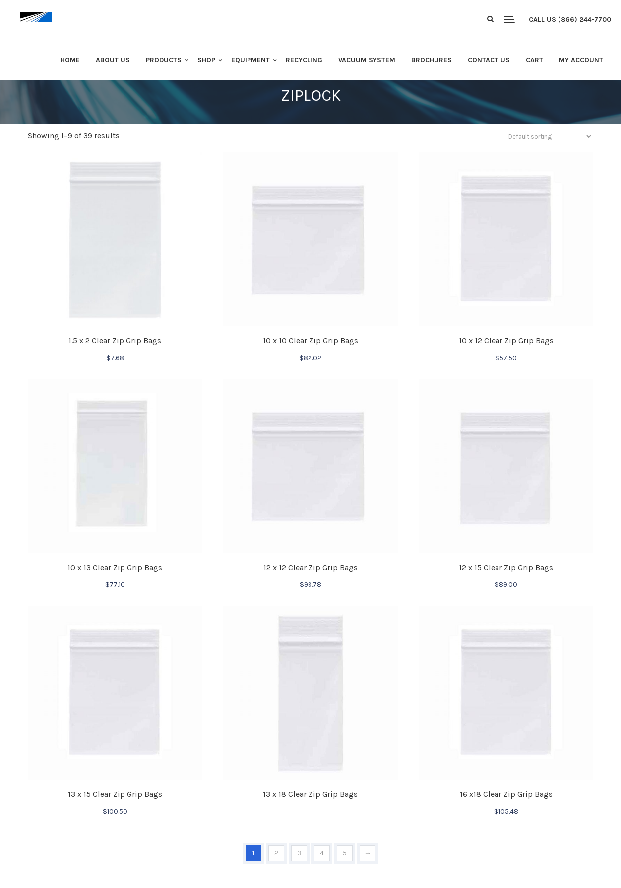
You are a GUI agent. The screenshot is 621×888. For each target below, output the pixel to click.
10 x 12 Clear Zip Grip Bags (506, 340)
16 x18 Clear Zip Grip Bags (506, 794)
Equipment (250, 60)
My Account (581, 60)
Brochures (431, 60)
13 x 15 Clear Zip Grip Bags (115, 794)
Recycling (304, 60)
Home (70, 60)
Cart (534, 60)
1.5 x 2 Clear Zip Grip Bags (114, 340)
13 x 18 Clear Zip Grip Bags (310, 794)
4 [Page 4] (322, 853)
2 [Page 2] (276, 853)
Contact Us (489, 60)
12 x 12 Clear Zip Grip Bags (310, 567)
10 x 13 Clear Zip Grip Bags (114, 567)
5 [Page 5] (345, 853)
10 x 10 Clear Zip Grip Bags (310, 340)
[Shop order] (547, 136)
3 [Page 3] (299, 853)
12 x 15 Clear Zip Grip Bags (506, 567)
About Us (113, 60)
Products (164, 60)
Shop (206, 60)
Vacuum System (366, 60)
